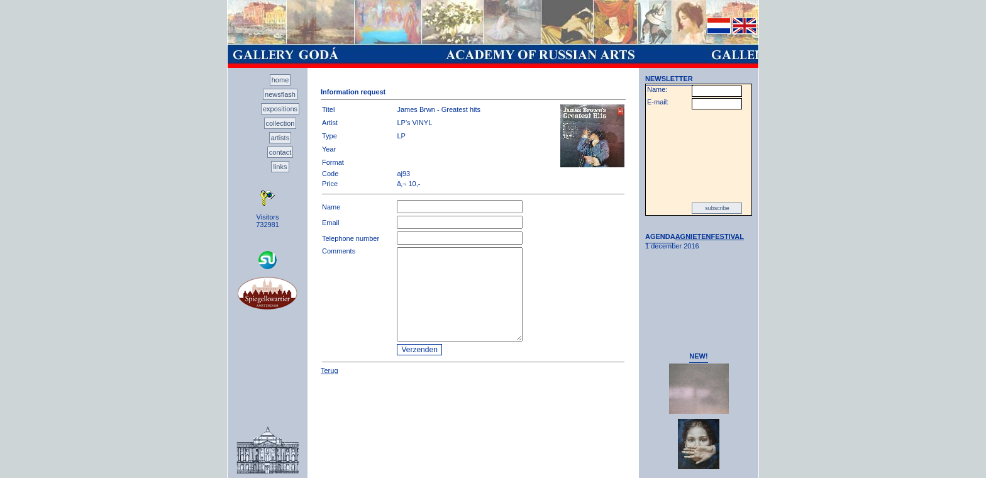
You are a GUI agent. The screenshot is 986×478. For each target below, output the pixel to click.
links (280, 166)
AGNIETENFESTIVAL (709, 236)
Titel (328, 109)
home (280, 80)
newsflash (280, 94)
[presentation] (698, 156)
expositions (280, 109)
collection (280, 123)
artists (280, 138)
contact (280, 152)
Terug (329, 370)
